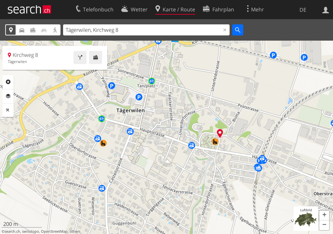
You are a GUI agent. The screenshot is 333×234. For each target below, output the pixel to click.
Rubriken (8, 82)
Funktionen (8, 110)
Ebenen (8, 96)
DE (303, 9)
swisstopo (30, 231)
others (75, 231)
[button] (324, 215)
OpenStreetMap (54, 231)
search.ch (12, 231)
